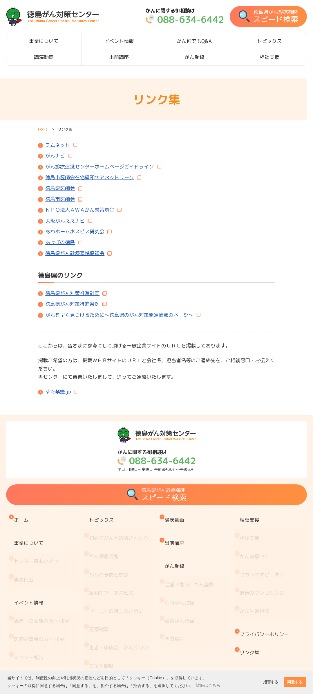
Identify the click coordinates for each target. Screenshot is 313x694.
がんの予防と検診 (110, 550)
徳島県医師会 (60, 188)
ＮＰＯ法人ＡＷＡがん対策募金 (79, 209)
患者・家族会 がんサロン (120, 599)
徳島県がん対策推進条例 (72, 304)
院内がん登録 (181, 572)
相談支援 (269, 57)
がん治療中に (256, 538)
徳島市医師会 (60, 199)
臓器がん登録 (181, 584)
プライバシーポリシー (265, 591)
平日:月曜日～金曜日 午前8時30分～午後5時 (156, 460)
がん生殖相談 (256, 575)
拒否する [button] (270, 682)
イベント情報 (119, 41)
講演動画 (44, 57)
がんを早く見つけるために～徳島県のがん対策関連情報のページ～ (119, 315)
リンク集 (251, 603)
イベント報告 (30, 606)
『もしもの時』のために (118, 575)
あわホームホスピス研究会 (74, 231)
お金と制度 (103, 610)
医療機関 (100, 586)
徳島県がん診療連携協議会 (74, 253)
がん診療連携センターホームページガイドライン (99, 166)
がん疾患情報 (105, 538)
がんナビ (55, 155)
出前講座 (119, 57)
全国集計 (176, 596)
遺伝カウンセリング (263, 562)
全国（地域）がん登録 (190, 560)
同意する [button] (294, 682)
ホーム (22, 517)
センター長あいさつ (37, 543)
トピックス (269, 41)
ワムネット (57, 145)
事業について (44, 41)
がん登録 (194, 57)
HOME (43, 129)
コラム (98, 658)
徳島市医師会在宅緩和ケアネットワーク (89, 177)
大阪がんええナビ (65, 220)
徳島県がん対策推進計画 (72, 293)
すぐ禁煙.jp (58, 391)
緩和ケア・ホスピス (113, 562)
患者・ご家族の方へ (42, 582)
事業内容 (25, 555)
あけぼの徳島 (60, 242)
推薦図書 (100, 647)
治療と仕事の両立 (110, 634)
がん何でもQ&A (194, 41)
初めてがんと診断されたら (120, 526)
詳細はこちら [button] (208, 685)
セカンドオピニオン (263, 550)
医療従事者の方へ (40, 594)
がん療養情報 (105, 623)
